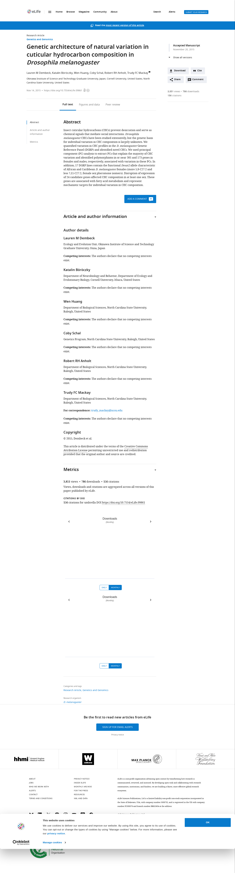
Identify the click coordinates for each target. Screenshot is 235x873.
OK (208, 846)
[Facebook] (91, 816)
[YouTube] (74, 816)
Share (177, 79)
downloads (191, 91)
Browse (70, 12)
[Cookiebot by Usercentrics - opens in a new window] (21, 866)
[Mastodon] (57, 816)
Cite (199, 71)
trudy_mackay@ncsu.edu (106, 411)
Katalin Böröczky (62, 73)
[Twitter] (48, 816)
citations (174, 95)
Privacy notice (117, 734)
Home (59, 12)
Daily (104, 587)
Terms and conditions (40, 798)
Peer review (113, 105)
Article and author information (40, 132)
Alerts (172, 12)
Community (100, 12)
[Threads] (82, 816)
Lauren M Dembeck (39, 73)
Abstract (34, 122)
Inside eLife (80, 782)
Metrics (34, 142)
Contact (33, 794)
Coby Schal (96, 73)
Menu (50, 12)
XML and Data (80, 798)
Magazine (84, 12)
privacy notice (56, 857)
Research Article (35, 35)
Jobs (31, 782)
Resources (79, 794)
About (114, 12)
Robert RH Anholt (115, 73)
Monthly (115, 587)
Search (157, 12)
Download (180, 71)
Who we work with (39, 786)
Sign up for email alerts (117, 727)
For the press (81, 790)
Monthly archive (83, 786)
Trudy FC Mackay (137, 73)
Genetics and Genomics (40, 39)
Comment (199, 80)
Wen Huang (81, 73)
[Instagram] (65, 816)
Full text (68, 105)
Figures (89, 105)
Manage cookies (52, 866)
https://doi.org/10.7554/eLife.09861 (63, 90)
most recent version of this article (125, 25)
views (174, 91)
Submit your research (196, 12)
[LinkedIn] (40, 816)
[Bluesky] (31, 816)
